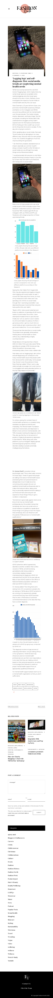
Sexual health (12, 913)
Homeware (12, 889)
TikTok (35, 688)
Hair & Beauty (37, 734)
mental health (17, 688)
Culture (10, 858)
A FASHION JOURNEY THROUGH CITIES (35, 753)
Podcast (11, 906)
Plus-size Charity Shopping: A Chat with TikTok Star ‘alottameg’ (16, 759)
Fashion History (13, 869)
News (10, 903)
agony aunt (12, 835)
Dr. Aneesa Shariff (18, 471)
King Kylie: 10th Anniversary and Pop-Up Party (35, 741)
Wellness (11, 954)
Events (10, 862)
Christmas (11, 852)
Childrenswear (13, 848)
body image (21, 684)
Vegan (10, 940)
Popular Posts (13, 910)
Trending (11, 752)
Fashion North (32, 749)
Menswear (11, 896)
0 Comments (16, 75)
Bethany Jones (26, 73)
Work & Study (13, 957)
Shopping (11, 750)
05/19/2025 (41, 749)
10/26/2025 (31, 736)
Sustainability (18, 750)
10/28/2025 (11, 754)
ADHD (15, 684)
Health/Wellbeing (14, 886)
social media (28, 688)
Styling (10, 923)
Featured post (13, 879)
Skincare (11, 920)
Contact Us (26, 984)
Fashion (10, 747)
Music (10, 899)
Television (11, 930)
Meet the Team (26, 988)
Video (10, 944)
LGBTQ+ (15, 747)
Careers (11, 841)
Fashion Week (13, 875)
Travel (10, 933)
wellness (11, 951)
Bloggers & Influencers (15, 745)
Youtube (11, 961)
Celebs (30, 734)
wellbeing (11, 947)
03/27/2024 (15, 73)
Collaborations (13, 855)
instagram (30, 684)
